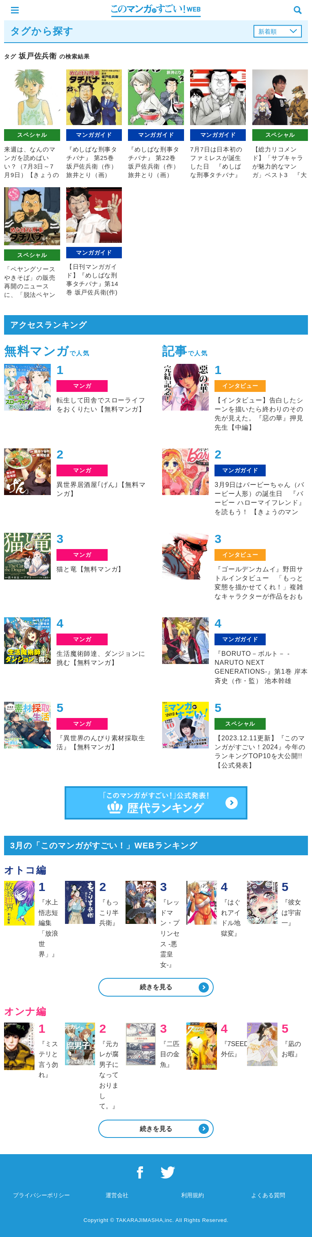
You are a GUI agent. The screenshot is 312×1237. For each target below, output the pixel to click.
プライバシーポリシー (41, 1195)
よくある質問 (268, 1195)
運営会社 (117, 1195)
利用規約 (192, 1195)
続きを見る (156, 987)
